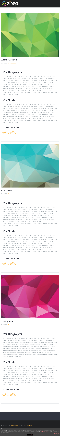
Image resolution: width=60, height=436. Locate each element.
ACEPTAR (30, 434)
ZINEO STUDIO (14, 425)
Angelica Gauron (9, 59)
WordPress (28, 425)
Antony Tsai (7, 321)
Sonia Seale (6, 190)
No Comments (12, 63)
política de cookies (45, 431)
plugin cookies (56, 433)
